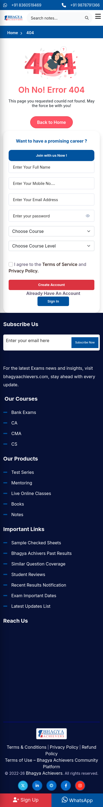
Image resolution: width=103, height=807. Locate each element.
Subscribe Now (85, 342)
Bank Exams (23, 412)
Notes (17, 514)
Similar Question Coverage (38, 564)
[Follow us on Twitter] (23, 785)
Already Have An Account (53, 293)
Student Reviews (28, 574)
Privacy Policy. (24, 271)
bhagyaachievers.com (25, 376)
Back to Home (51, 122)
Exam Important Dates (33, 595)
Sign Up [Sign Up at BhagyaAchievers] (26, 800)
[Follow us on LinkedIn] (37, 785)
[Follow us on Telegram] (51, 785)
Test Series (22, 472)
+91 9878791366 (81, 5)
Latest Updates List (30, 606)
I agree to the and (47, 268)
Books (17, 504)
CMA (16, 433)
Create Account (51, 284)
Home (12, 32)
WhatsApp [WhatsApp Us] (77, 800)
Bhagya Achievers (44, 773)
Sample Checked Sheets (36, 542)
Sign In (53, 301)
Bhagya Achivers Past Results (41, 553)
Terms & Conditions (26, 747)
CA (14, 423)
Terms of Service (59, 264)
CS (14, 444)
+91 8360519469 (22, 5)
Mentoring (21, 483)
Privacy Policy (64, 747)
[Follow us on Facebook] (66, 785)
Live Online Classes (31, 493)
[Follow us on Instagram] (80, 785)
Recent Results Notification (38, 585)
